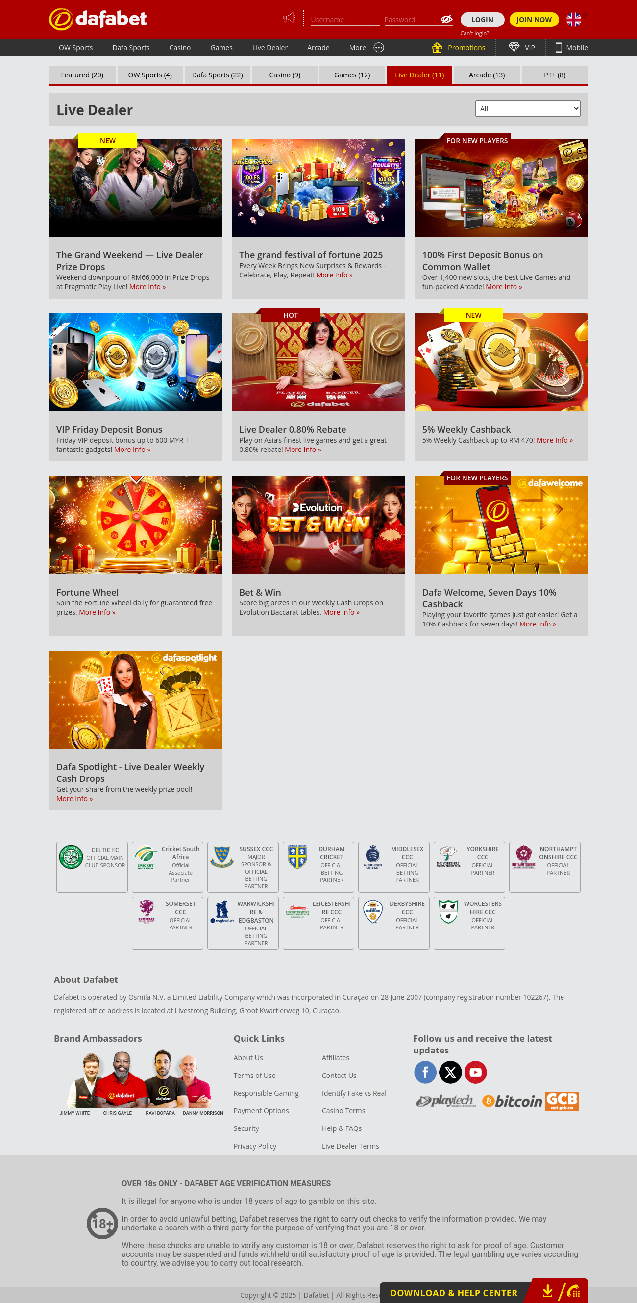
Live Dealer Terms (350, 1146)
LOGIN (482, 19)
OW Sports (76, 47)
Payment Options (261, 1110)
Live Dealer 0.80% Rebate (292, 429)
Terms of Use (255, 1075)
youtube (475, 1072)
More (358, 47)
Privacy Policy (255, 1146)
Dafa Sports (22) (217, 74)
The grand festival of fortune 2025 (311, 255)
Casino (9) (284, 74)
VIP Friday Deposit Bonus (109, 429)
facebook (425, 1072)
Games (221, 47)
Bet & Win (260, 592)
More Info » (147, 286)
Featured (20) (82, 74)
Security (246, 1128)
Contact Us (339, 1075)
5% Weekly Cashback (466, 429)
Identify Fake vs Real (354, 1093)
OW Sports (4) (150, 74)
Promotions (466, 47)
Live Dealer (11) (419, 74)
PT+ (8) (554, 74)
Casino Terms (343, 1110)
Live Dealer (270, 47)
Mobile (576, 47)
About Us (248, 1057)
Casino (180, 47)
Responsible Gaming (266, 1093)
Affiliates (335, 1057)
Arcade (318, 47)
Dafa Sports (131, 47)
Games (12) (352, 74)
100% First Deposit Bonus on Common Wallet (482, 261)
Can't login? (475, 33)
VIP (529, 47)
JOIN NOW (534, 19)
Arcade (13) (487, 74)
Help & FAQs (342, 1128)
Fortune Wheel (87, 592)
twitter (450, 1072)
